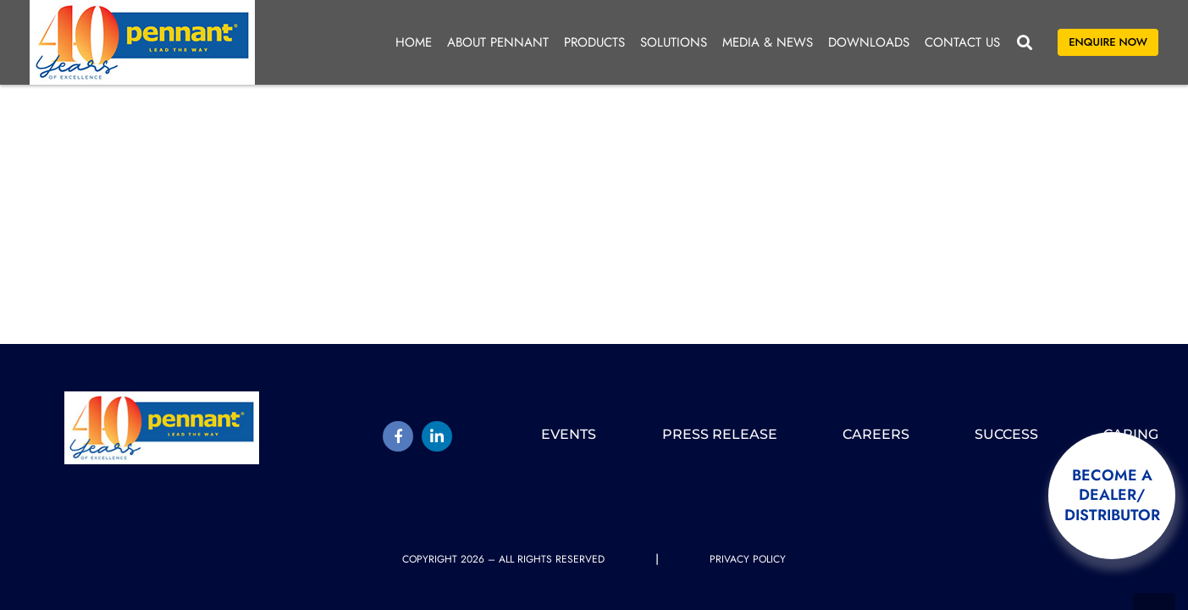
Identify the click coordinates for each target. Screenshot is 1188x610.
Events (568, 434)
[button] (1025, 42)
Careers (876, 434)
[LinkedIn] (437, 436)
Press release (719, 434)
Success (1006, 434)
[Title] (398, 436)
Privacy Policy (748, 559)
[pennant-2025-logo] (142, 42)
